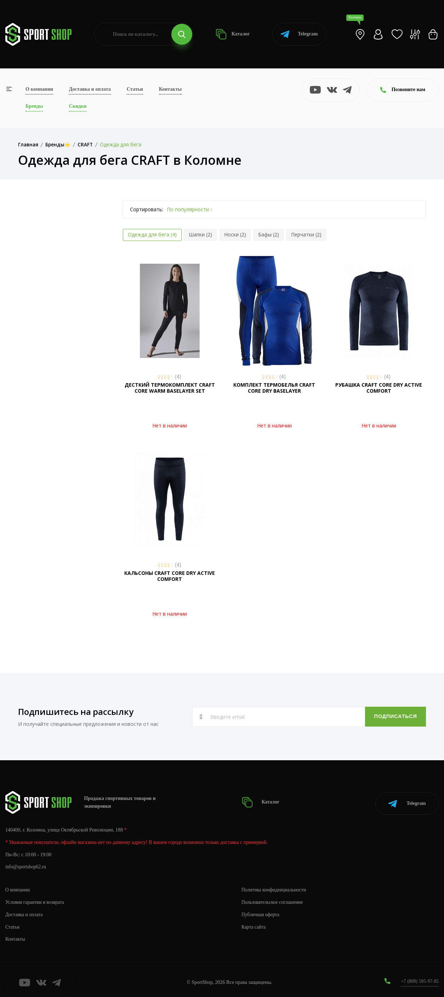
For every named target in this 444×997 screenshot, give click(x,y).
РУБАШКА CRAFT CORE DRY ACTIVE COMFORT (378, 387)
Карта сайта (254, 925)
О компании (39, 89)
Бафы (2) (268, 234)
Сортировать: (146, 209)
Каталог (233, 34)
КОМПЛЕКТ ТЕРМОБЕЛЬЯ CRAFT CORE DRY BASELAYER (274, 387)
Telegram (299, 34)
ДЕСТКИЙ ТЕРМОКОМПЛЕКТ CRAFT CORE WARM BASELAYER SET (170, 387)
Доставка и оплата (90, 89)
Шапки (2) (200, 234)
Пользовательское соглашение (273, 900)
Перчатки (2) (306, 234)
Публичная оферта (260, 912)
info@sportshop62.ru (26, 865)
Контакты (170, 89)
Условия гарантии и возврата (35, 900)
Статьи (135, 89)
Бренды (34, 106)
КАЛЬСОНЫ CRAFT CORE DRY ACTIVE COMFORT (169, 576)
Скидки (77, 106)
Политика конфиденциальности (274, 887)
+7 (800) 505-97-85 (419, 979)
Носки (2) (235, 234)
